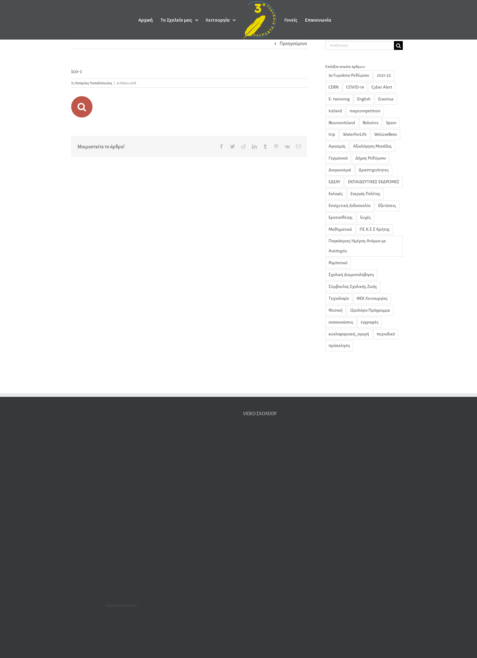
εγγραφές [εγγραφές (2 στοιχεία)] (369, 322)
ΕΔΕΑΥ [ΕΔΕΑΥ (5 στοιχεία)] (334, 182)
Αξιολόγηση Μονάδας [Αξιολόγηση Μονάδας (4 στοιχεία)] (372, 146)
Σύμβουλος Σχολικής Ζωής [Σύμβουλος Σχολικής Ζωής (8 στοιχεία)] (353, 286)
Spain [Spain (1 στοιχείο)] (391, 123)
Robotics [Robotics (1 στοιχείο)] (370, 123)
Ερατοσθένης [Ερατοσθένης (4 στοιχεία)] (341, 217)
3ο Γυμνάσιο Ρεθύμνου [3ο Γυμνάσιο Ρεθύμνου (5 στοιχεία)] (349, 75)
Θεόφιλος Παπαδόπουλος (93, 83)
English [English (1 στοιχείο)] (364, 99)
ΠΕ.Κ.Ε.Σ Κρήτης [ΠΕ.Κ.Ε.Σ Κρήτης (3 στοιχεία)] (375, 229)
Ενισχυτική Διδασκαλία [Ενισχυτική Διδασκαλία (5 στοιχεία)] (350, 205)
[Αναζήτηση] (398, 45)
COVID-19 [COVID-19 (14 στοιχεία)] (355, 87)
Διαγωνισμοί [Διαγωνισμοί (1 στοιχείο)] (340, 170)
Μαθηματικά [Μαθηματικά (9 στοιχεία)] (340, 229)
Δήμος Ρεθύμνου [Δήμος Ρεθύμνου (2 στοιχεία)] (370, 158)
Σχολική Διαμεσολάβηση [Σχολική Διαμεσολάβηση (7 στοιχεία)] (351, 274)
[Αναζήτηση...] (359, 45)
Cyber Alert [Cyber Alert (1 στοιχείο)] (381, 87)
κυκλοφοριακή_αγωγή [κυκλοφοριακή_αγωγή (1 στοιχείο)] (349, 334)
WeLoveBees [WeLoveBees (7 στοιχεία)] (385, 134)
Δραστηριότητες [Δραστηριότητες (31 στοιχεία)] (374, 170)
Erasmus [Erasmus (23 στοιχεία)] (386, 99)
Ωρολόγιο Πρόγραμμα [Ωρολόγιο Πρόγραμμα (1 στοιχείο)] (370, 310)
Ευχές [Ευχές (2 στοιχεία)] (365, 217)
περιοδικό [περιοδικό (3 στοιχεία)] (386, 334)
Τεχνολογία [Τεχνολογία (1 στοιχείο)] (339, 298)
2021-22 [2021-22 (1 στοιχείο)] (384, 75)
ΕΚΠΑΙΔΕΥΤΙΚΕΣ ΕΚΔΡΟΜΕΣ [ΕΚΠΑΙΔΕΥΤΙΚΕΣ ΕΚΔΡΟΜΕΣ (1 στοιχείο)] (373, 182)
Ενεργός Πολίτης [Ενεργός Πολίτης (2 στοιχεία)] (365, 193)
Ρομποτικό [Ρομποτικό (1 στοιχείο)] (338, 263)
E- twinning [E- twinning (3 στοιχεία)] (339, 99)
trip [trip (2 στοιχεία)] (332, 134)
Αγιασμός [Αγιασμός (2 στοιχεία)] (337, 146)
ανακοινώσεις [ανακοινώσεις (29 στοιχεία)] (341, 322)
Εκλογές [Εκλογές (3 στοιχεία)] (336, 193)
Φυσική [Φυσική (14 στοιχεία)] (336, 310)
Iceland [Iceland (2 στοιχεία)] (335, 111)
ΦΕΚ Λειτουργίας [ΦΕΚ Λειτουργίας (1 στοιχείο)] (372, 298)
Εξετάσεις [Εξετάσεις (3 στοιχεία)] (387, 205)
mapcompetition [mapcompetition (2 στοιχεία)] (365, 111)
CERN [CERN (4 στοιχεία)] (334, 87)
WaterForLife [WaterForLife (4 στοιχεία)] (355, 134)
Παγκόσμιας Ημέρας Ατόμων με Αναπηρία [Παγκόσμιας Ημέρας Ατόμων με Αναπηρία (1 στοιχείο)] (357, 246)
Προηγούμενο (293, 43)
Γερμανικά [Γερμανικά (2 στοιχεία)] (338, 158)
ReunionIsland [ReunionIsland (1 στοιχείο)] (342, 123)
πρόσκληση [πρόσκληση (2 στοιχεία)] (339, 345)
